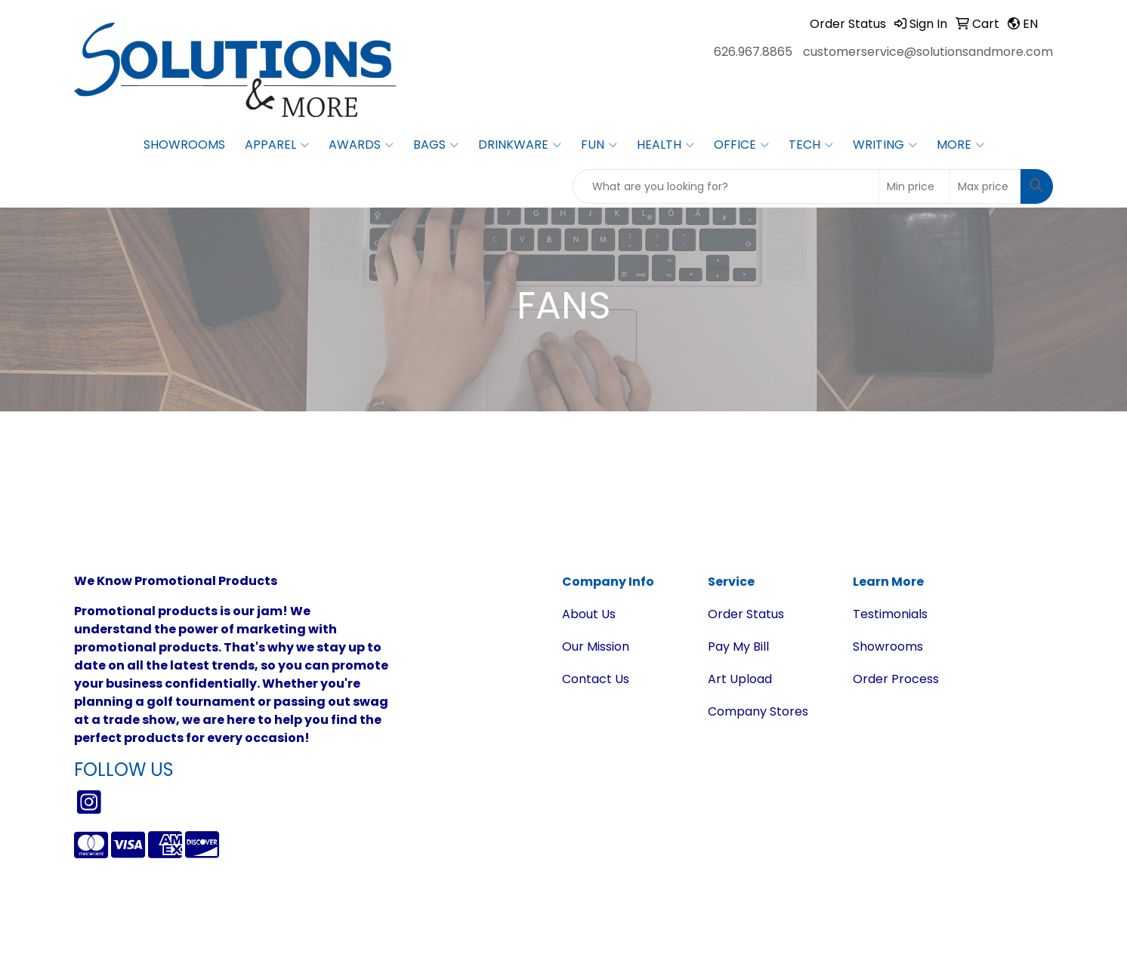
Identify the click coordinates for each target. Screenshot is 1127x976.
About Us (589, 614)
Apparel (277, 145)
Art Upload (740, 679)
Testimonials (890, 614)
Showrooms (184, 144)
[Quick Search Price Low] (914, 186)
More (960, 145)
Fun (599, 145)
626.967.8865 (753, 51)
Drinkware (519, 145)
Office (741, 145)
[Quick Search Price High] (985, 186)
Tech (811, 145)
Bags (436, 145)
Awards (361, 145)
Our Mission (595, 646)
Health (665, 145)
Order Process (896, 679)
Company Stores (758, 711)
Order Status (746, 614)
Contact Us (595, 679)
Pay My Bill (738, 646)
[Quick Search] (726, 186)
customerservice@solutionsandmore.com (928, 51)
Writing (885, 145)
